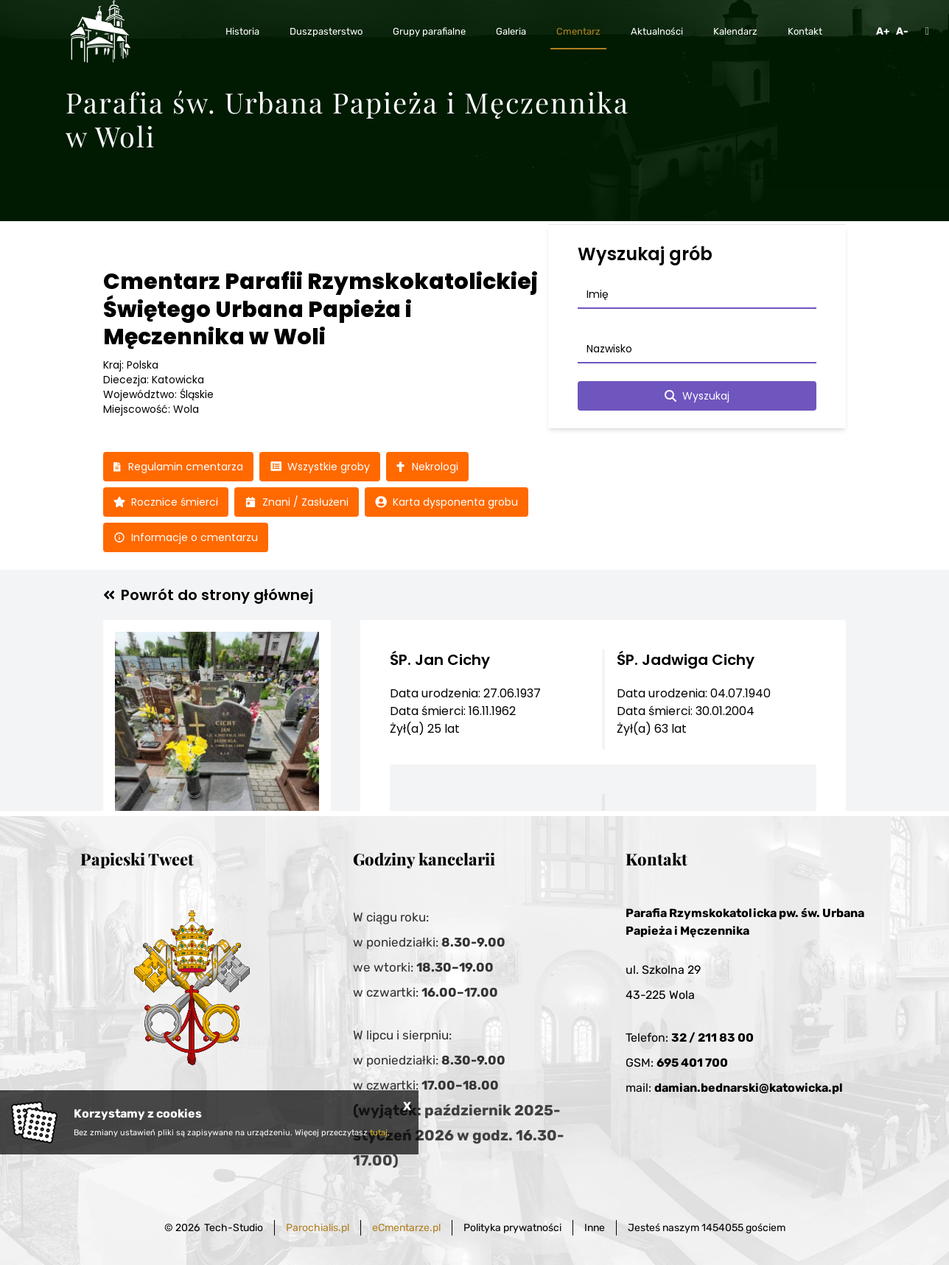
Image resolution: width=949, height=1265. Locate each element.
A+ (883, 31)
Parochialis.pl (317, 1228)
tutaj (379, 1132)
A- (902, 31)
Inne (594, 1228)
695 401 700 (692, 1063)
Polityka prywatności (512, 1228)
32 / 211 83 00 (712, 1038)
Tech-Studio (233, 1228)
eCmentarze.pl (406, 1228)
